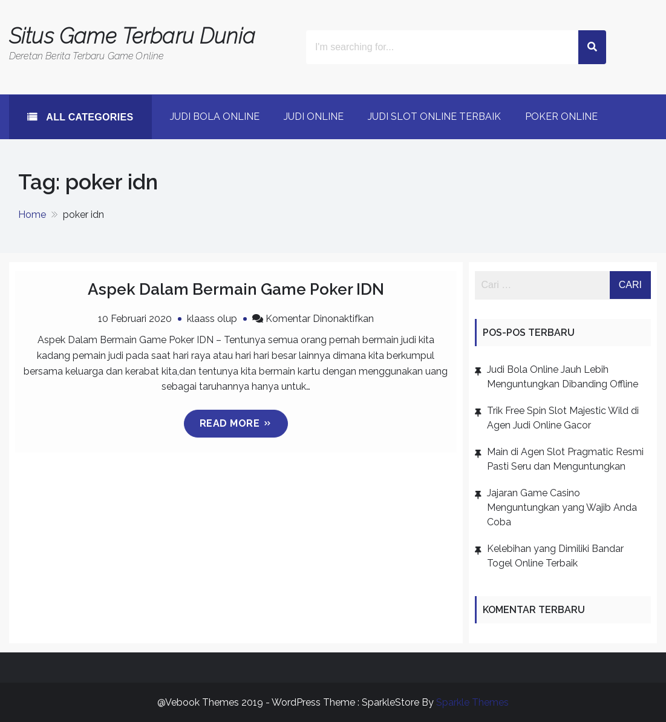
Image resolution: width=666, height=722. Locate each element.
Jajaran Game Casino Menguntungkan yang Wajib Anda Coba (562, 507)
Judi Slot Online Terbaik (434, 116)
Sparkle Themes (472, 702)
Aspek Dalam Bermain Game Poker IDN (236, 289)
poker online (561, 116)
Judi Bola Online (215, 116)
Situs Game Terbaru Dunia (132, 36)
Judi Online (314, 116)
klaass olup (212, 318)
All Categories (89, 117)
